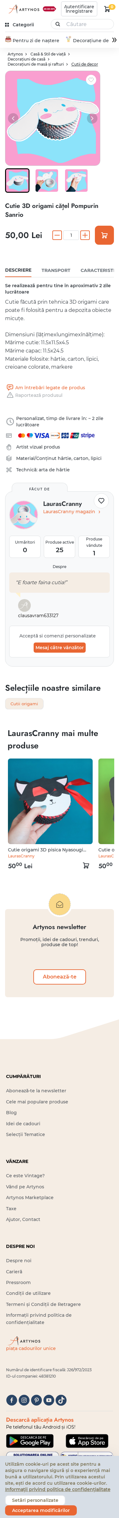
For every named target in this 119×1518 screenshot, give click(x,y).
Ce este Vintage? (25, 1176)
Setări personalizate (35, 1500)
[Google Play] (30, 1442)
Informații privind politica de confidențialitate (57, 1489)
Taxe (11, 1209)
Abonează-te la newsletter (36, 1092)
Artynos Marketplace (30, 1198)
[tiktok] (61, 1400)
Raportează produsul (34, 395)
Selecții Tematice (25, 1135)
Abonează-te (59, 978)
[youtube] (48, 1400)
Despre (59, 567)
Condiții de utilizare (28, 1294)
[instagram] (24, 1400)
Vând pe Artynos (25, 1187)
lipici (96, 459)
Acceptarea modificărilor (41, 1510)
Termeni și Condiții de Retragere (43, 1305)
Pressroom (18, 1283)
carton (81, 459)
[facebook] (11, 1400)
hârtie (64, 459)
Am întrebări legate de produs (45, 388)
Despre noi (18, 1261)
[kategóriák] (20, 25)
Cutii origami (25, 704)
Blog (11, 1113)
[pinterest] (36, 1400)
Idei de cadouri (23, 1124)
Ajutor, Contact (23, 1220)
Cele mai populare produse (37, 1102)
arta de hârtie (54, 470)
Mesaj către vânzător (60, 648)
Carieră (14, 1272)
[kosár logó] (107, 9)
